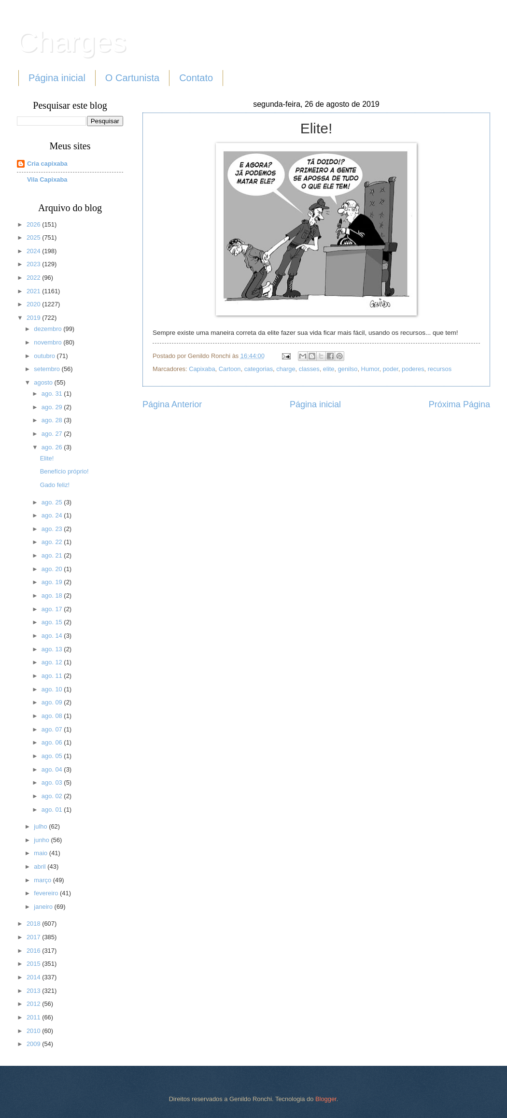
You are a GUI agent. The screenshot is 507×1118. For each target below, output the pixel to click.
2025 (34, 237)
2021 (34, 291)
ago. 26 (53, 447)
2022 (34, 277)
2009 (34, 1043)
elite (329, 369)
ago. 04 (53, 769)
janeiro (44, 906)
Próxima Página (459, 404)
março (43, 880)
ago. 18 (53, 595)
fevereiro (47, 893)
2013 (34, 990)
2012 (34, 1003)
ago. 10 (53, 689)
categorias (258, 369)
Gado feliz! (55, 484)
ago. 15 (53, 622)
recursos (439, 369)
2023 (34, 264)
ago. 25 (53, 502)
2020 (34, 304)
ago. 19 (53, 582)
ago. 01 (53, 809)
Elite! (47, 458)
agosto (44, 382)
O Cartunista (132, 77)
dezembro (48, 328)
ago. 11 (53, 675)
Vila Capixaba (47, 179)
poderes (413, 369)
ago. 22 (53, 541)
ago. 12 (53, 662)
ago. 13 (53, 649)
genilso (348, 369)
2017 (34, 937)
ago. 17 (53, 609)
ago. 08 (53, 715)
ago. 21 (53, 555)
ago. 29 (53, 407)
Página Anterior (172, 404)
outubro (45, 355)
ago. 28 (53, 420)
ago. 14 (53, 635)
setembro (47, 369)
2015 (34, 963)
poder (390, 369)
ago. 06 (53, 742)
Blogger (326, 1099)
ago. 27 (53, 433)
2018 (34, 923)
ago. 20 (53, 569)
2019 (34, 317)
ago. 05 (53, 756)
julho (41, 826)
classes (309, 369)
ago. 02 (53, 796)
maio (41, 853)
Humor (370, 369)
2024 (34, 251)
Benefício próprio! (64, 471)
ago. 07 (53, 729)
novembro (48, 342)
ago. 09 (53, 702)
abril (40, 866)
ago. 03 (53, 782)
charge (285, 369)
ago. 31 (53, 393)
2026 (34, 224)
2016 (34, 950)
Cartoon (230, 369)
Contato (196, 77)
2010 (34, 1030)
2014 (34, 977)
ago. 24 (53, 515)
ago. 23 (53, 528)
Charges (72, 42)
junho (42, 840)
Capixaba (202, 369)
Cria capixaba (47, 163)
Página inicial (56, 77)
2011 (34, 1017)
